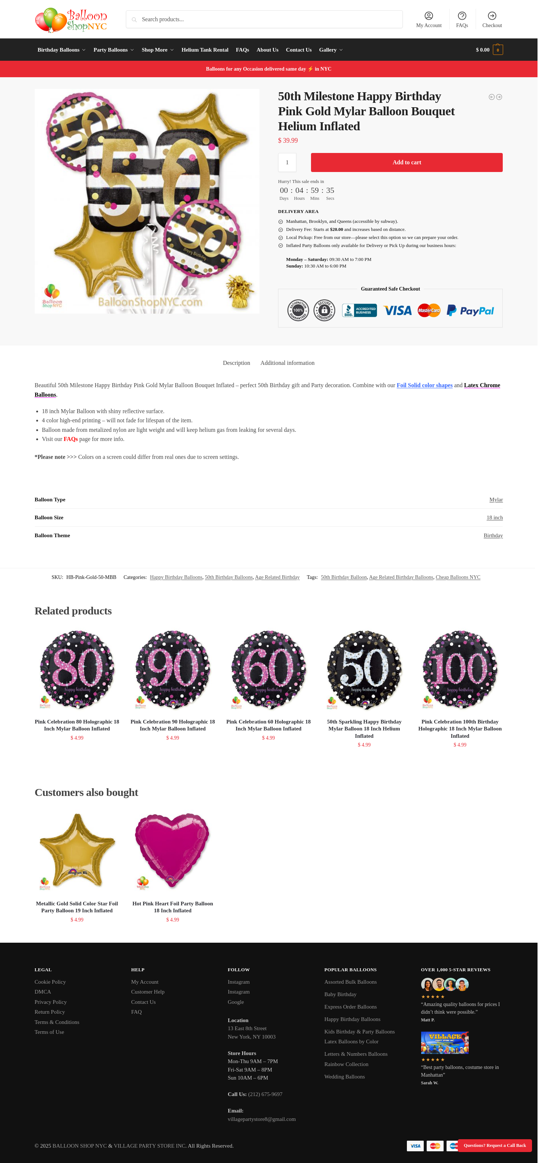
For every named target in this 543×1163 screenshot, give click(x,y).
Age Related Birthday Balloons (401, 577)
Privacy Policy (51, 1002)
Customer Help (148, 992)
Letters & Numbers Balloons (356, 1054)
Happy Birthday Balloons (176, 577)
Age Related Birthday (277, 577)
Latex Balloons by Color (352, 1041)
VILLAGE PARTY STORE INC (150, 1146)
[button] (489, 50)
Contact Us (143, 1002)
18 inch (495, 517)
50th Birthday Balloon (344, 577)
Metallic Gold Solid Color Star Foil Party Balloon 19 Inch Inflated (77, 907)
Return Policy (50, 1012)
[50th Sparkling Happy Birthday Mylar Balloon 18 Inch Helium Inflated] (499, 97)
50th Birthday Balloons (229, 577)
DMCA (43, 992)
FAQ (136, 1012)
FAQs (462, 19)
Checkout (492, 19)
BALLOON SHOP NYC (79, 1146)
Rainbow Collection (346, 1064)
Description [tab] (236, 363)
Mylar (496, 499)
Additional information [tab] (288, 363)
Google (236, 1002)
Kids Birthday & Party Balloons (360, 1032)
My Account (429, 19)
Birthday (493, 535)
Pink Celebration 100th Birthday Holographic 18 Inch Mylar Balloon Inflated (460, 729)
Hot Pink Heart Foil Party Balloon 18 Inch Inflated (172, 907)
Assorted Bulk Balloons (351, 982)
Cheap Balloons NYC (458, 577)
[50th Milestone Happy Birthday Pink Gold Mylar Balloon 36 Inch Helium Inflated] (491, 97)
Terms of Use (49, 1032)
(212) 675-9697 (265, 1094)
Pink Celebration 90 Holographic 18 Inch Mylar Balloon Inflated (173, 725)
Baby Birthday (341, 994)
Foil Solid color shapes (425, 385)
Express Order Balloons (351, 1007)
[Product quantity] (287, 162)
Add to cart (407, 162)
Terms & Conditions (57, 1022)
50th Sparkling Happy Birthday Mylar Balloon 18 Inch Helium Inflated (364, 729)
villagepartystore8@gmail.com (262, 1119)
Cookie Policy (50, 982)
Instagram (239, 982)
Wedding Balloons (345, 1077)
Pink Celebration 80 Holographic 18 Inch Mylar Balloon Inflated (77, 725)
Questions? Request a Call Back (495, 1145)
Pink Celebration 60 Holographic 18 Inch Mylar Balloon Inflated (268, 725)
